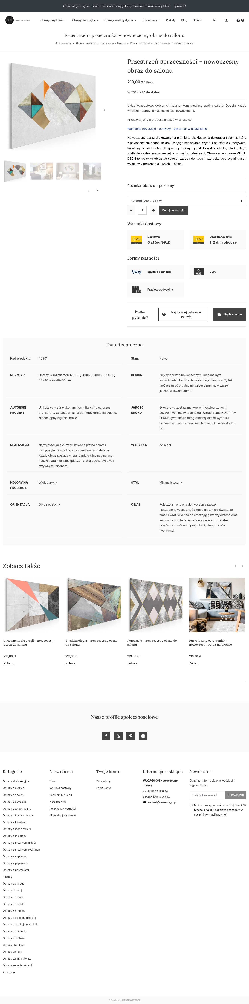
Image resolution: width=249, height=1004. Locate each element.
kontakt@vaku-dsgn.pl (159, 802)
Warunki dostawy (60, 788)
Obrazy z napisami (14, 856)
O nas (53, 781)
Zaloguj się (103, 781)
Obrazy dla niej (12, 890)
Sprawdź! (180, 6)
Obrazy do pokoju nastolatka (21, 924)
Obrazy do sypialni (14, 801)
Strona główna (63, 43)
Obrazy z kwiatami (14, 822)
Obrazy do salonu (14, 794)
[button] (240, 20)
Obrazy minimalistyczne (18, 815)
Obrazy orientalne (14, 938)
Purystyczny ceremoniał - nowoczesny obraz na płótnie (210, 642)
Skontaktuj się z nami (63, 815)
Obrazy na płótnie (86, 43)
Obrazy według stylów (17, 958)
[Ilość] (142, 210)
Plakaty (7, 876)
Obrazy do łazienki (14, 931)
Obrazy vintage (12, 951)
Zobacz (9, 663)
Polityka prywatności (63, 808)
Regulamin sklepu (61, 794)
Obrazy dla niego (14, 883)
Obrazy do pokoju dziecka (19, 917)
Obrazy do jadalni (14, 904)
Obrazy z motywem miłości (20, 842)
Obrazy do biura (13, 897)
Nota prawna (58, 801)
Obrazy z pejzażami (15, 863)
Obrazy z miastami (14, 835)
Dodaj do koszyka (173, 210)
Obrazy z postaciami (16, 869)
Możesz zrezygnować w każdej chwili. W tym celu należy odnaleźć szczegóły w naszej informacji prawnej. (220, 810)
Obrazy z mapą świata (17, 828)
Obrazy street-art (14, 945)
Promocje (9, 972)
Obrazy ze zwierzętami (17, 965)
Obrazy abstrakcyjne (16, 781)
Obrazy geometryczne (113, 43)
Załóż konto (103, 788)
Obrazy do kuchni (14, 910)
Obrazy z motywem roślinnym (22, 849)
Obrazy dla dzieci (14, 788)
